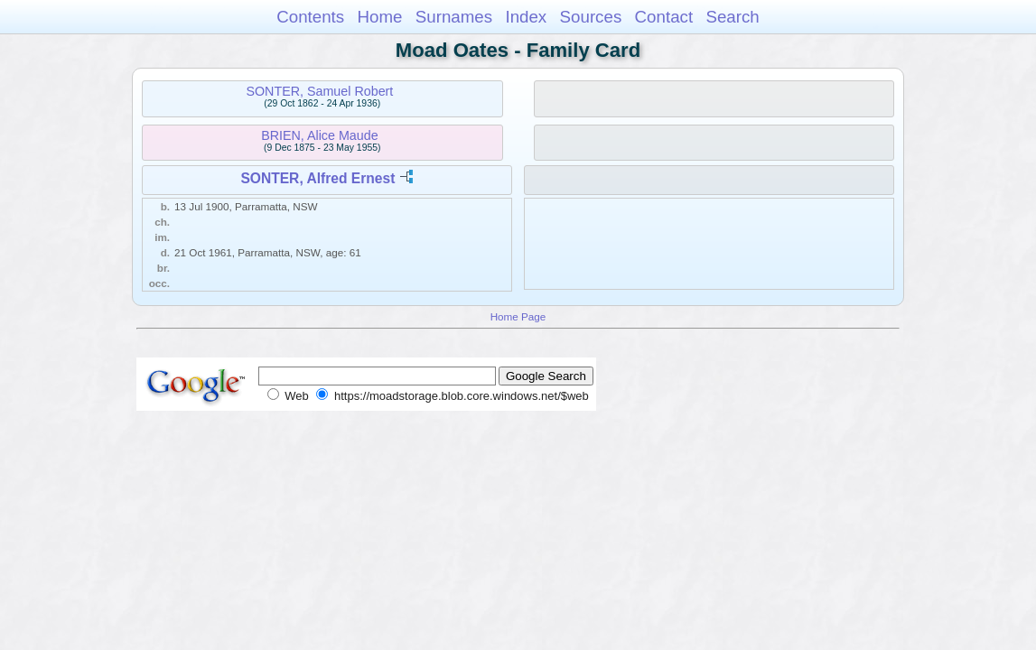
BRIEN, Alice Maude (319, 135)
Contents (310, 16)
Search (732, 16)
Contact (664, 16)
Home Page (518, 316)
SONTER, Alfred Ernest (317, 178)
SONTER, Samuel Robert (319, 91)
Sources (591, 16)
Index (525, 16)
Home (379, 16)
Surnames (453, 16)
